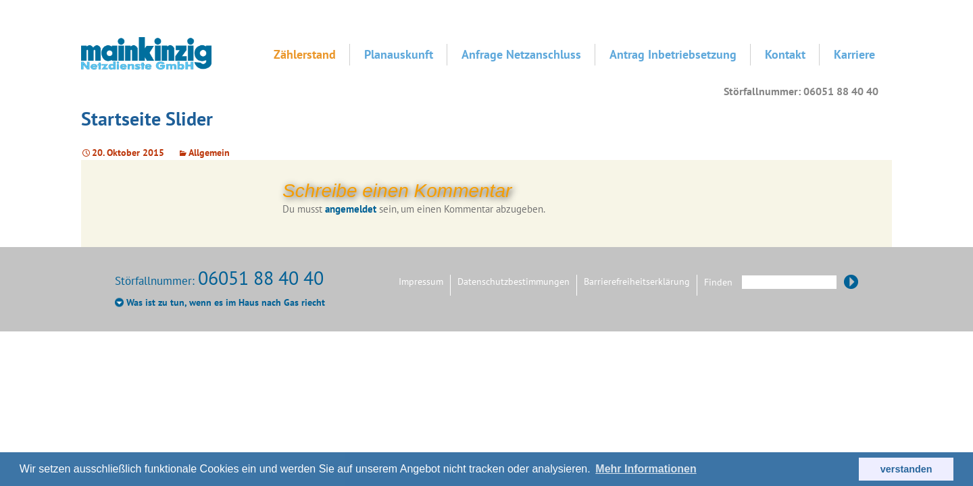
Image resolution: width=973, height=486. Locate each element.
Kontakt (785, 54)
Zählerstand (305, 54)
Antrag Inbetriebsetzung (673, 54)
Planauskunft (398, 54)
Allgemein (209, 152)
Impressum (421, 281)
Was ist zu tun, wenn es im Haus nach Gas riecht (225, 302)
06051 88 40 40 (261, 277)
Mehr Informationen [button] (645, 469)
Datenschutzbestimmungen (513, 281)
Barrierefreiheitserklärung (637, 281)
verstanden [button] (906, 469)
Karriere (854, 54)
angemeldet (350, 208)
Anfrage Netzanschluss (521, 54)
